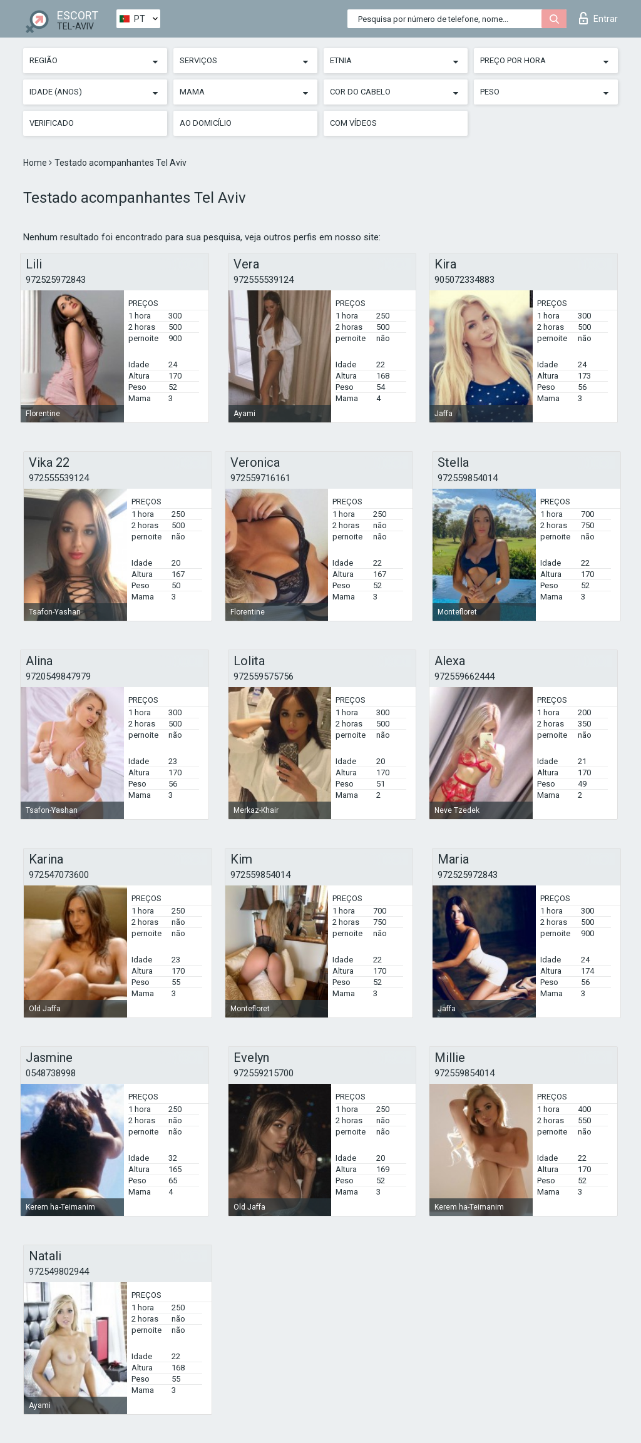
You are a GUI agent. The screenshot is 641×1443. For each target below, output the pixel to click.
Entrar (598, 18)
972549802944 (59, 1271)
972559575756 (263, 676)
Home (36, 163)
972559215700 (263, 1073)
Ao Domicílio (206, 123)
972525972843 (56, 279)
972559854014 (468, 478)
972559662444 (464, 676)
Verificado (51, 123)
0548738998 (51, 1073)
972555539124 (263, 279)
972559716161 (260, 478)
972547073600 (59, 874)
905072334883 (464, 279)
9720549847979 (58, 676)
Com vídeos (353, 123)
